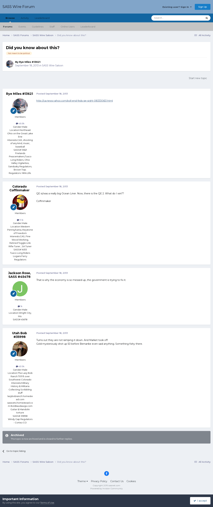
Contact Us (116, 481)
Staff (52, 26)
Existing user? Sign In (177, 7)
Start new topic (198, 78)
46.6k (20, 123)
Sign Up (202, 6)
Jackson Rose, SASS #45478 (19, 275)
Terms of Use (47, 502)
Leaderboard (88, 26)
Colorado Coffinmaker (19, 188)
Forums (7, 26)
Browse (10, 19)
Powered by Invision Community (106, 488)
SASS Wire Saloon (52, 65)
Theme (82, 481)
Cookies (131, 481)
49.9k (20, 366)
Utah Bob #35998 (19, 335)
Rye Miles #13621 (29, 61)
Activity (25, 18)
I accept (200, 500)
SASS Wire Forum (19, 6)
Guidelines (37, 26)
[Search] (169, 18)
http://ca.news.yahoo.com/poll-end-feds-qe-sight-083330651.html (74, 100)
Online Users (67, 26)
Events (22, 26)
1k (20, 306)
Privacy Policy (99, 481)
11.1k (20, 220)
